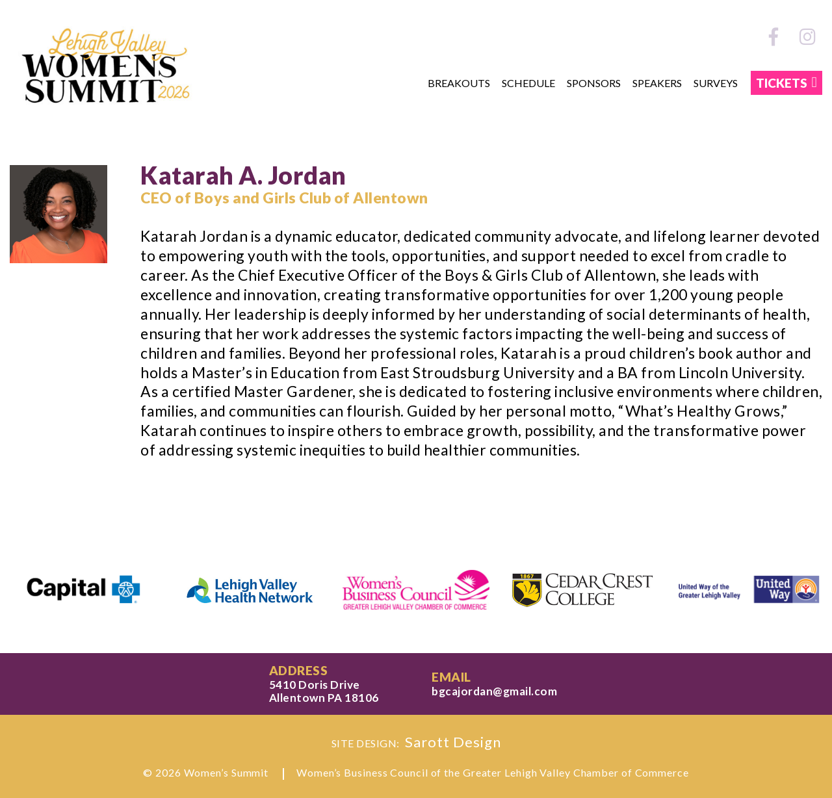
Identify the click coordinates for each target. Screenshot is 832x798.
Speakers (657, 83)
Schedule (528, 83)
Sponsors (594, 83)
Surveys (716, 83)
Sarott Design (453, 742)
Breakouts (459, 83)
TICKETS (781, 82)
